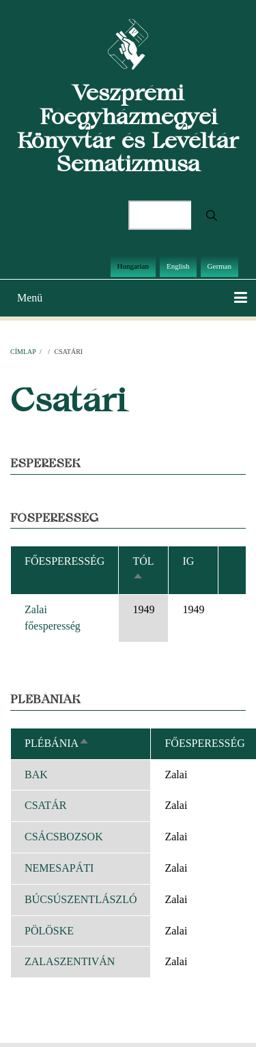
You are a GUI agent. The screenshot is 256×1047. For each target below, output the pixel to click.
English (178, 266)
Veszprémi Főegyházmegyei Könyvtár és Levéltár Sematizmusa (128, 128)
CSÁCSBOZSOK (64, 836)
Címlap (22, 351)
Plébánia (57, 743)
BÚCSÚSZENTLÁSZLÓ (81, 899)
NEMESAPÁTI (59, 868)
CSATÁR (45, 805)
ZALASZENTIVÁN (70, 961)
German (219, 266)
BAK (36, 774)
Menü (29, 298)
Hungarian (133, 266)
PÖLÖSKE (49, 931)
